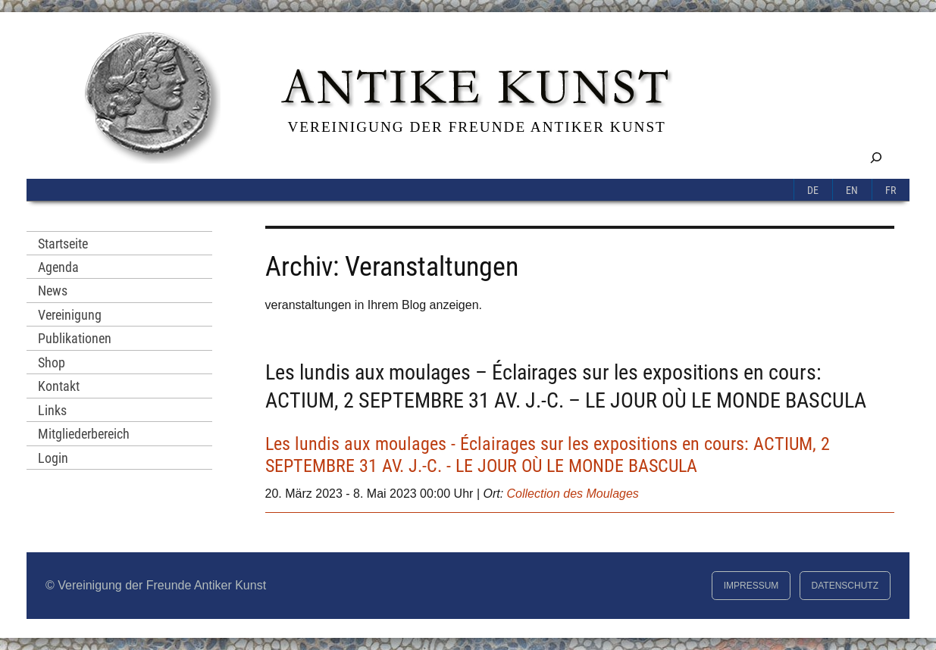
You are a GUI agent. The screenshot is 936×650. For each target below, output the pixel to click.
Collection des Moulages (573, 493)
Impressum (751, 585)
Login (53, 458)
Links (52, 410)
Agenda (58, 267)
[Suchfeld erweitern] (876, 157)
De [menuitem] (813, 190)
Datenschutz (845, 585)
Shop (51, 362)
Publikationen (74, 338)
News (52, 290)
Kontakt (59, 386)
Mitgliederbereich (84, 434)
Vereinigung (70, 315)
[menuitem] (813, 189)
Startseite (63, 244)
